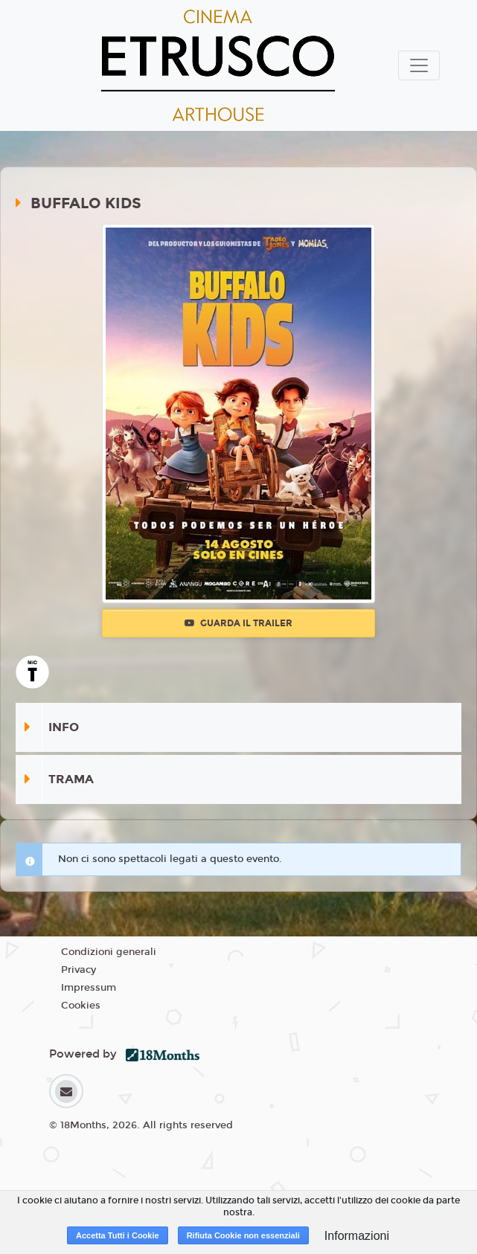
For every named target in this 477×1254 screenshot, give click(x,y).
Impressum (88, 988)
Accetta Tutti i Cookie (117, 1235)
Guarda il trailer (238, 623)
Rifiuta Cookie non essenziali (243, 1235)
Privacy (78, 970)
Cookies (80, 1006)
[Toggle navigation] (419, 65)
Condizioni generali (108, 952)
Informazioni (356, 1235)
